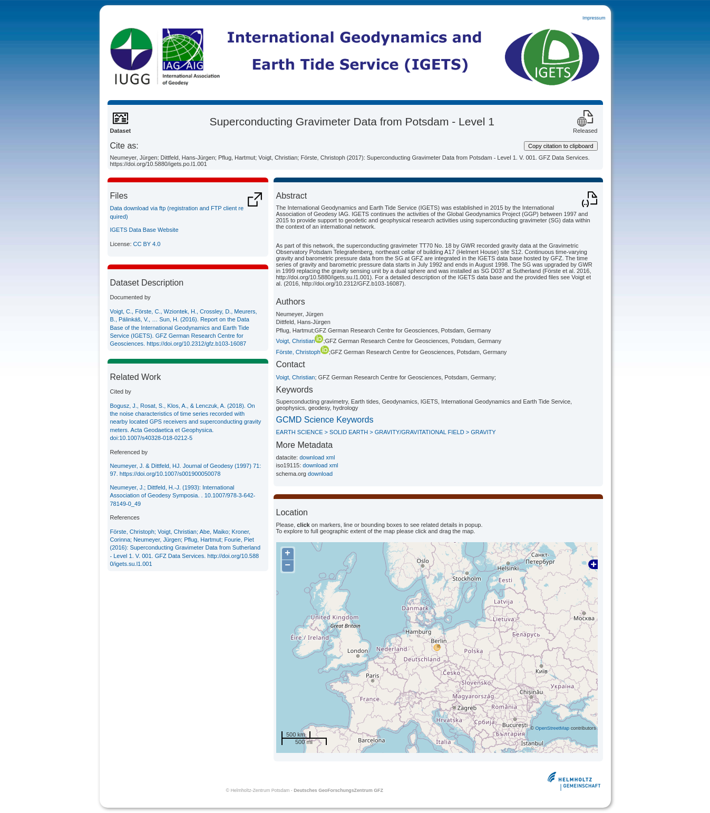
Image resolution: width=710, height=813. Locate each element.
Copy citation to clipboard (561, 146)
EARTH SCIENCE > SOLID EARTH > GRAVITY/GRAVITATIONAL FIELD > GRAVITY (386, 432)
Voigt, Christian (300, 341)
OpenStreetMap (552, 728)
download (320, 474)
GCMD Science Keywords (325, 419)
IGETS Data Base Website (144, 230)
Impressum (594, 18)
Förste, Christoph (302, 352)
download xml (317, 457)
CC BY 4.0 (147, 244)
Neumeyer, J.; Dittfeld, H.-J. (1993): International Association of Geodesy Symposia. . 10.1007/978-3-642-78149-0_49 (183, 495)
